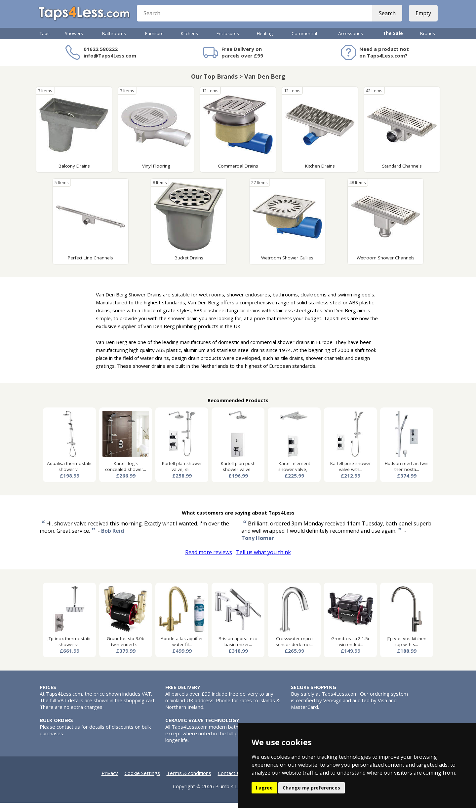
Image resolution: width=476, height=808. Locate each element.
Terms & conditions (189, 778)
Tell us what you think (263, 557)
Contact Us (230, 778)
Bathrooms (114, 39)
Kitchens (189, 39)
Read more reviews (208, 557)
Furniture (154, 39)
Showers (74, 39)
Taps (45, 39)
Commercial (304, 39)
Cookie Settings (142, 778)
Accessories (350, 39)
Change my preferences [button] (311, 788)
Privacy (109, 778)
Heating (265, 39)
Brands (427, 39)
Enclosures (228, 39)
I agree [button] (264, 788)
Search (385, 16)
